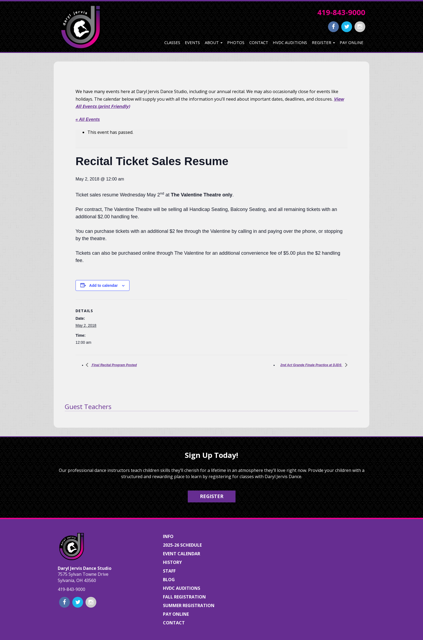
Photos (235, 42)
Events (192, 42)
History (172, 562)
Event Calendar (181, 554)
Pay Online (351, 42)
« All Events (88, 119)
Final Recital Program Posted (114, 365)
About (214, 42)
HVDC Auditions (290, 42)
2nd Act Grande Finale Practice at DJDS (311, 365)
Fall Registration (184, 597)
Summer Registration (188, 605)
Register (323, 42)
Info (168, 536)
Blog (169, 580)
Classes (172, 42)
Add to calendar (103, 285)
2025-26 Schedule (182, 545)
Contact (258, 42)
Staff (169, 571)
